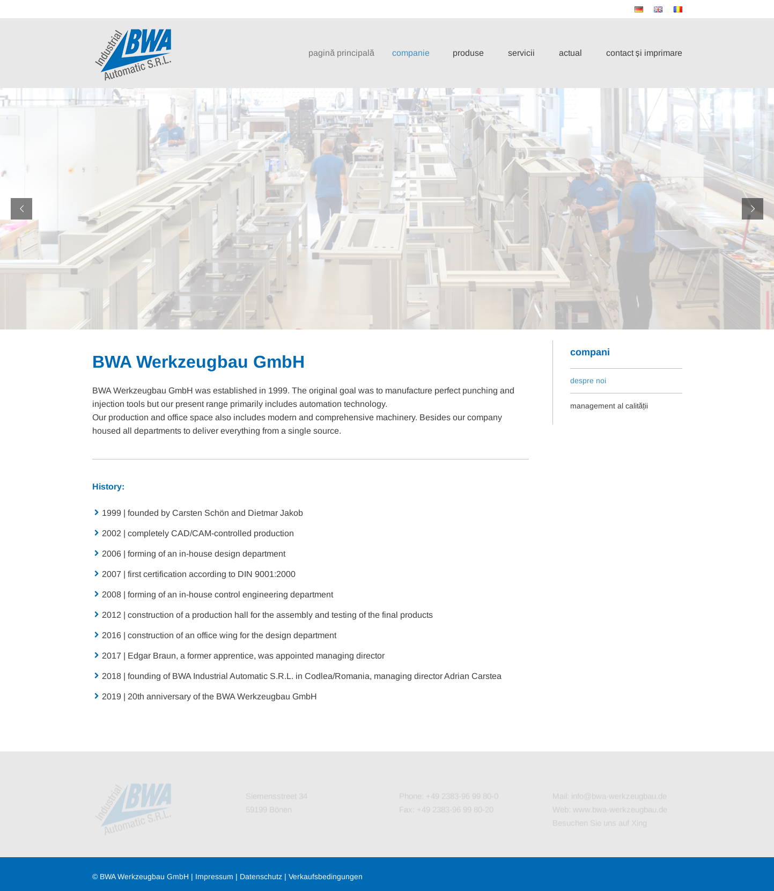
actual (570, 52)
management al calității (609, 405)
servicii (521, 52)
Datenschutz (261, 876)
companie (415, 52)
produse (468, 52)
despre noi (588, 380)
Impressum (214, 876)
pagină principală (348, 52)
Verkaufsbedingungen (326, 876)
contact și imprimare (644, 52)
